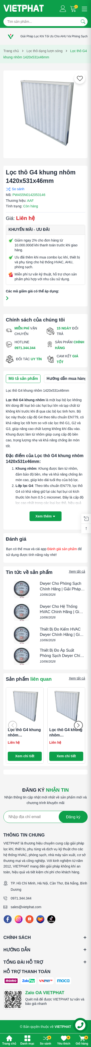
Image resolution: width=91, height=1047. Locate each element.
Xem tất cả (77, 571)
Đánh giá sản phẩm (62, 549)
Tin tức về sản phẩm (29, 572)
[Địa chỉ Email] (45, 817)
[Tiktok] (51, 919)
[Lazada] (40, 919)
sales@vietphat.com (26, 907)
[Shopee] (29, 919)
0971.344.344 (21, 898)
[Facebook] (7, 919)
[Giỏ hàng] (73, 8)
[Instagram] (18, 919)
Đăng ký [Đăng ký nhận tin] (73, 817)
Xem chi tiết (24, 756)
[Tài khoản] (63, 8)
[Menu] (84, 8)
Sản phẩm (29, 679)
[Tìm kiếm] (83, 21)
